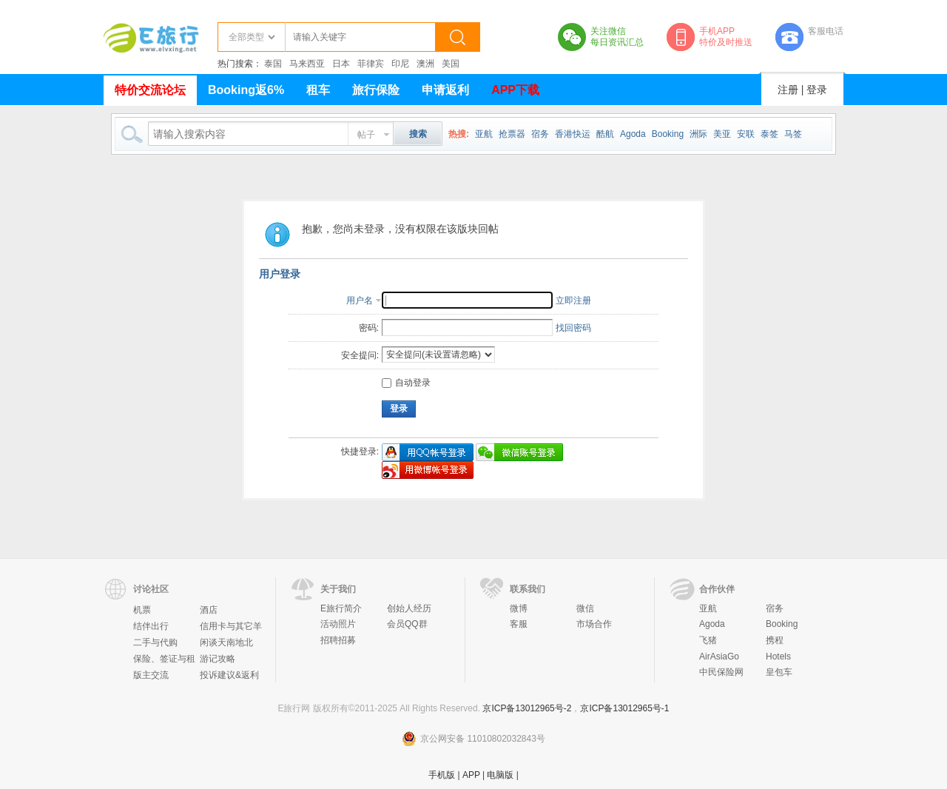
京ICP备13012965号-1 (624, 708)
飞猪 (708, 640)
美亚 (722, 134)
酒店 (209, 610)
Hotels (778, 656)
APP (471, 775)
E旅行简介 (341, 608)
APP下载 (515, 90)
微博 (519, 608)
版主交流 (151, 675)
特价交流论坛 (150, 90)
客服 (519, 624)
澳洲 (425, 63)
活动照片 (338, 624)
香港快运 (572, 134)
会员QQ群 (407, 624)
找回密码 (573, 328)
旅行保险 (376, 90)
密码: (369, 328)
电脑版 (500, 775)
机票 (142, 610)
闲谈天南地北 (226, 642)
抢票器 (512, 134)
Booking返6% (246, 90)
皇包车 (779, 672)
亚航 (484, 134)
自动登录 (406, 382)
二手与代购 (155, 642)
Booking (668, 134)
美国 (450, 63)
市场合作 (594, 624)
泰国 (273, 63)
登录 (816, 89)
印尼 (400, 63)
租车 (318, 90)
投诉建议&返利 (229, 675)
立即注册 (573, 300)
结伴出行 (151, 626)
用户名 (359, 300)
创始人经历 (409, 608)
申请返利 (445, 90)
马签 (793, 134)
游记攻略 (217, 659)
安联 (746, 134)
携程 (774, 640)
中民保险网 (721, 672)
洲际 (698, 134)
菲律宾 (370, 63)
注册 (788, 89)
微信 (585, 608)
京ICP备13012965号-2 (526, 708)
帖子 (366, 135)
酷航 (605, 134)
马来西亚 (307, 63)
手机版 (441, 775)
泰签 (769, 134)
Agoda (633, 134)
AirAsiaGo (719, 656)
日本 (341, 63)
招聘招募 (338, 640)
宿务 (540, 134)
